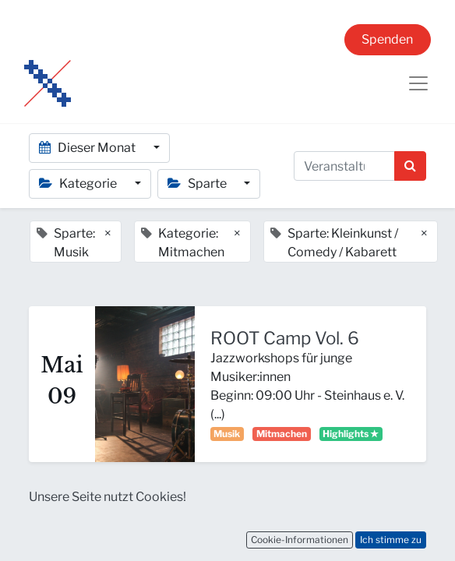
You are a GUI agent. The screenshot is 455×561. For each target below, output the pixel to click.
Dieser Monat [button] (88, 147)
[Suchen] (410, 166)
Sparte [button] (198, 183)
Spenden (387, 39)
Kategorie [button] (79, 183)
